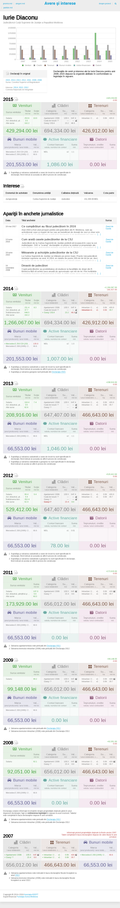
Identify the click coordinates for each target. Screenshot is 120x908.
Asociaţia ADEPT (31, 894)
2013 (18, 80)
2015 (8, 80)
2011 (29, 80)
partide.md (7, 8)
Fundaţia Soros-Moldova (27, 897)
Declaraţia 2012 (53, 646)
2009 (34, 80)
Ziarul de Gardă (109, 227)
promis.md (7, 4)
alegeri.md (20, 4)
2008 (39, 80)
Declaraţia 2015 (58, 372)
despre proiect (105, 4)
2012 (24, 80)
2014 (13, 80)
